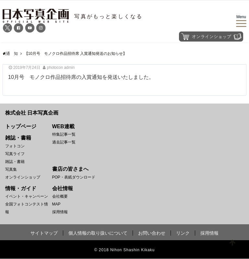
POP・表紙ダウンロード (73, 177)
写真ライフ (15, 154)
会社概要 (60, 196)
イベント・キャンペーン (26, 196)
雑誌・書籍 (15, 161)
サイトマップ (44, 233)
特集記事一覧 (64, 134)
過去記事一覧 (64, 142)
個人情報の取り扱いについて (97, 233)
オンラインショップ (22, 177)
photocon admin (61, 67)
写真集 (11, 169)
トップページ (20, 126)
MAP (56, 204)
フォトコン (15, 146)
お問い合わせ (151, 233)
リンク (183, 233)
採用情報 (60, 212)
